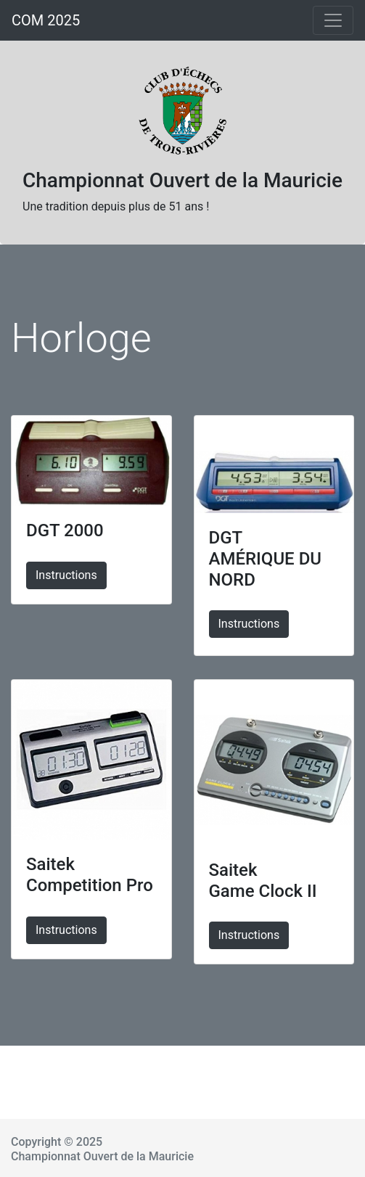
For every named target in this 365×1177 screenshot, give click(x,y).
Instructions (66, 575)
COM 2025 (46, 20)
